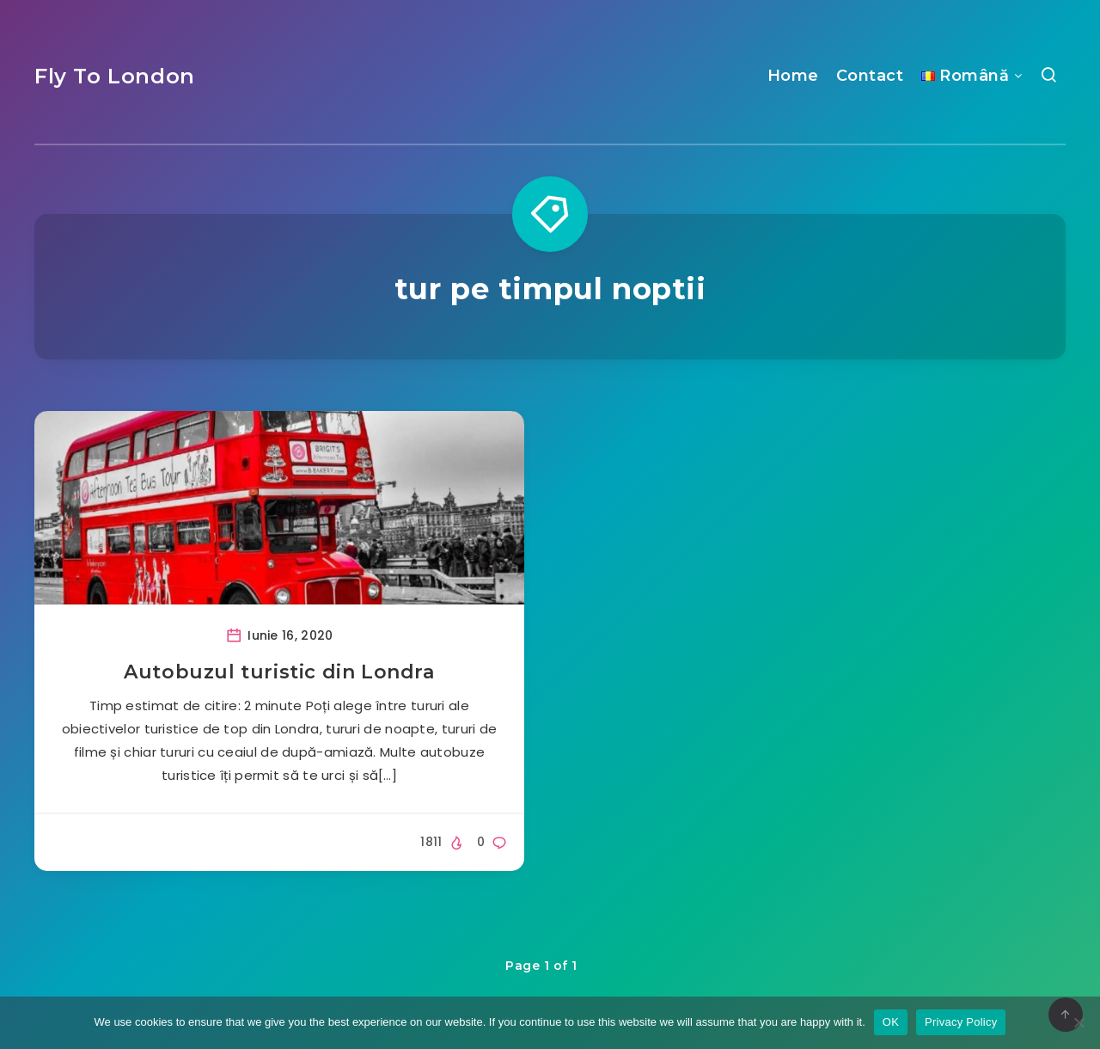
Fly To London (114, 76)
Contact (870, 75)
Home (793, 75)
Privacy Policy (961, 1021)
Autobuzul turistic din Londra (279, 672)
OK (891, 1021)
